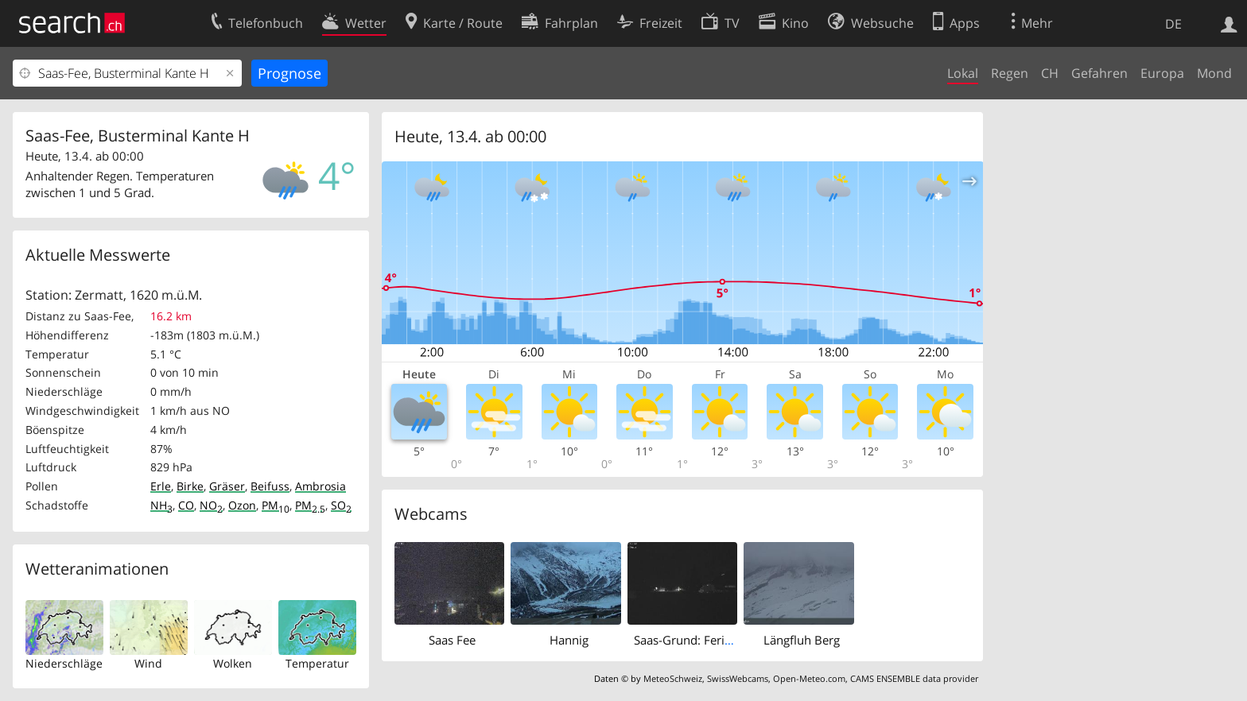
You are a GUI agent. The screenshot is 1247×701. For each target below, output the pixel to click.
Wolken (232, 663)
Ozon (242, 505)
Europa (1162, 73)
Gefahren (1099, 73)
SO (341, 505)
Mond (1214, 73)
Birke (190, 486)
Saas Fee (452, 640)
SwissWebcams (737, 678)
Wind (148, 663)
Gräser (227, 486)
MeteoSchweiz (672, 678)
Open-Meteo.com (809, 678)
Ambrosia (320, 486)
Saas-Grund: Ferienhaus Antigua (722, 640)
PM (275, 505)
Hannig (569, 640)
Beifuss (270, 486)
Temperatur (317, 663)
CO (186, 505)
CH (1050, 73)
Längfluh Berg (801, 640)
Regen (1009, 73)
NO (211, 505)
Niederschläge (64, 663)
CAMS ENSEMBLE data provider (914, 678)
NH (161, 505)
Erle (160, 486)
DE (1173, 24)
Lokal (962, 73)
